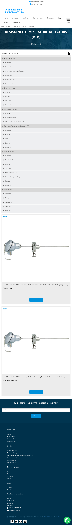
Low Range (8, 75)
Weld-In (7, 211)
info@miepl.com (13, 510)
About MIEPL (11, 436)
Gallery (9, 487)
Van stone (8, 202)
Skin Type (8, 139)
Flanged (7, 96)
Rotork (9, 479)
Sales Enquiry (11, 500)
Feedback (10, 505)
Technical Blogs (12, 441)
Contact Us (17, 23)
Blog (59, 18)
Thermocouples (9, 151)
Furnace (7, 181)
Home (6, 18)
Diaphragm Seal (10, 79)
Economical (9, 84)
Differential (8, 67)
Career (9, 498)
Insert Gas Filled (10, 118)
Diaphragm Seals (9, 88)
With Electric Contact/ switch (14, 122)
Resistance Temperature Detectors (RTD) (17, 126)
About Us (15, 18)
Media (6, 23)
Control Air (10, 474)
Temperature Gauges (11, 109)
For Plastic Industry (11, 160)
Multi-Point (9, 147)
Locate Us (10, 503)
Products (26, 18)
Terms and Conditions (49, 516)
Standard (8, 63)
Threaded (8, 92)
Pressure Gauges (9, 58)
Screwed (8, 194)
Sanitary (8, 143)
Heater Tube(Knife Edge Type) (14, 177)
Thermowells (8, 189)
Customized (9, 105)
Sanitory (8, 101)
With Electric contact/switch (14, 71)
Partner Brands (38, 18)
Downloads (50, 18)
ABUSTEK (10, 476)
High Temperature (11, 172)
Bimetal (7, 113)
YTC (8, 471)
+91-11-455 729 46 (14, 508)
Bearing (7, 134)
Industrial (8, 130)
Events (9, 490)
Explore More (36, 300)
